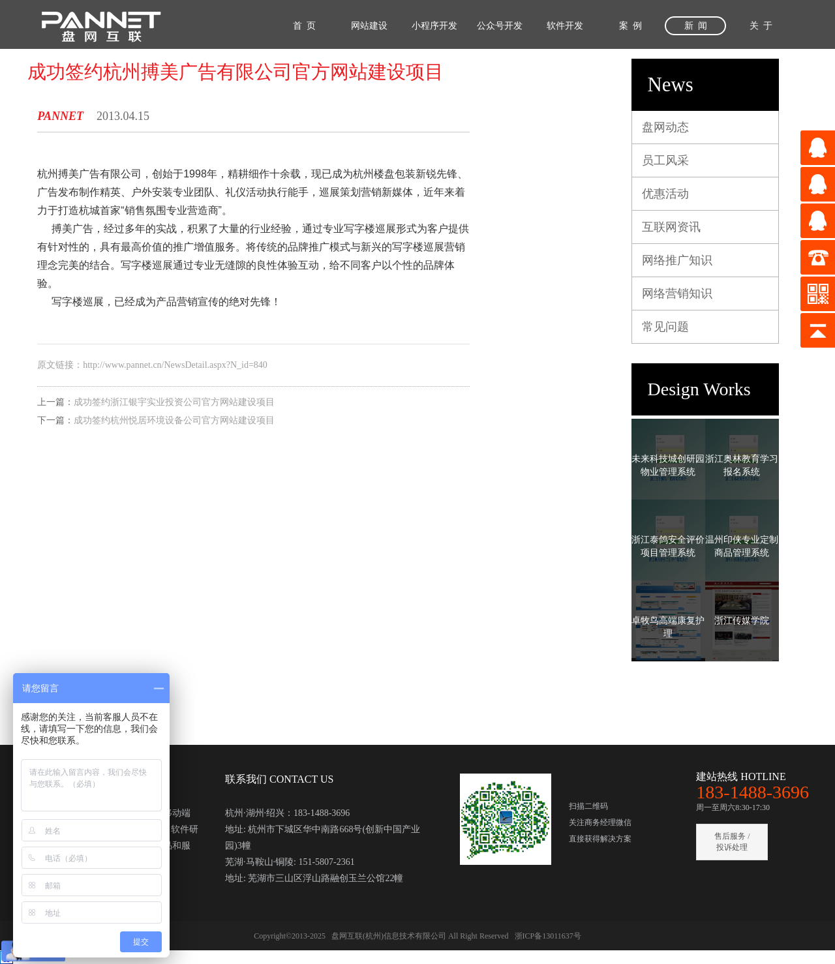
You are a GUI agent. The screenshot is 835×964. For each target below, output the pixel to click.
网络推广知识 (677, 260)
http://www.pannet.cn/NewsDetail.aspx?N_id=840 (175, 365)
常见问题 (665, 326)
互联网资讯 (671, 226)
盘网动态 (665, 127)
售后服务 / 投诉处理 (732, 842)
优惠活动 (665, 193)
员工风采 (665, 160)
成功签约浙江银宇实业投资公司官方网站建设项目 (174, 402)
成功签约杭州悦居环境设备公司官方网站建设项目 (174, 420)
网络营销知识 (677, 293)
